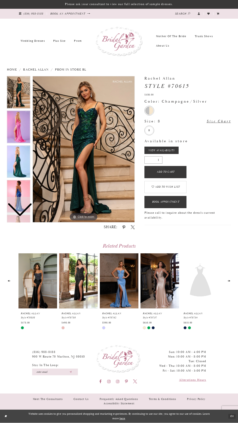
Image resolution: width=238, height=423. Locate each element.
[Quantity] (153, 160)
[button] (199, 13)
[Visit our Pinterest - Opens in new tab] (126, 381)
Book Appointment (165, 202)
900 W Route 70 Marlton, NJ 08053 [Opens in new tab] (58, 357)
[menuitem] (218, 13)
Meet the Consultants (48, 399)
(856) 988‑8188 (43, 352)
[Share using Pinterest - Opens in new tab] (123, 227)
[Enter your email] (55, 372)
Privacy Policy (196, 399)
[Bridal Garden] (119, 41)
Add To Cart (166, 172)
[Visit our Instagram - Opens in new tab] (109, 381)
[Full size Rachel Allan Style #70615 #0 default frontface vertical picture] (83, 149)
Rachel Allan (36, 70)
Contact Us (80, 399)
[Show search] (182, 14)
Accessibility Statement (119, 404)
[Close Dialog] (5, 416)
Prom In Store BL (70, 70)
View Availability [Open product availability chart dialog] (161, 150)
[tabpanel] (83, 149)
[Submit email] (70, 372)
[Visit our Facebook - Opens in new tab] (100, 381)
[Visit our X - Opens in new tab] (135, 381)
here (122, 418)
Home (12, 70)
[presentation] (37, 281)
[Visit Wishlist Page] (208, 13)
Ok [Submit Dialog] (232, 416)
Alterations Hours (192, 380)
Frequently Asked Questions (119, 399)
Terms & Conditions (162, 399)
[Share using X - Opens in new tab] (133, 227)
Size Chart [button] (219, 121)
